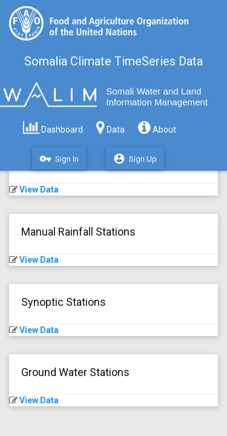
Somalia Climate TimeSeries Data (113, 61)
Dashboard (53, 126)
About (157, 126)
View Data (39, 189)
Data (110, 126)
